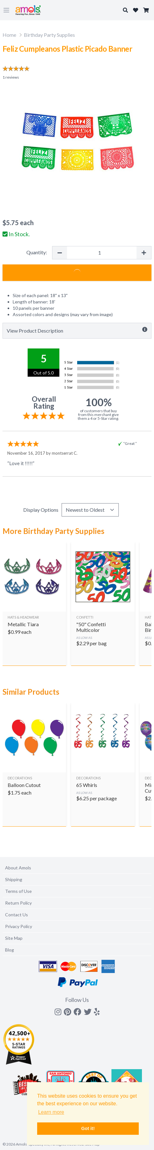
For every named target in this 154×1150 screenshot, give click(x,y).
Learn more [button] (51, 1112)
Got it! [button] (88, 1128)
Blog (9, 949)
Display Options (40, 510)
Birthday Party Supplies (49, 35)
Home (9, 35)
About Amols (18, 867)
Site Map (14, 938)
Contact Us (16, 914)
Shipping (13, 879)
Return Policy (18, 903)
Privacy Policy (18, 926)
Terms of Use (18, 891)
